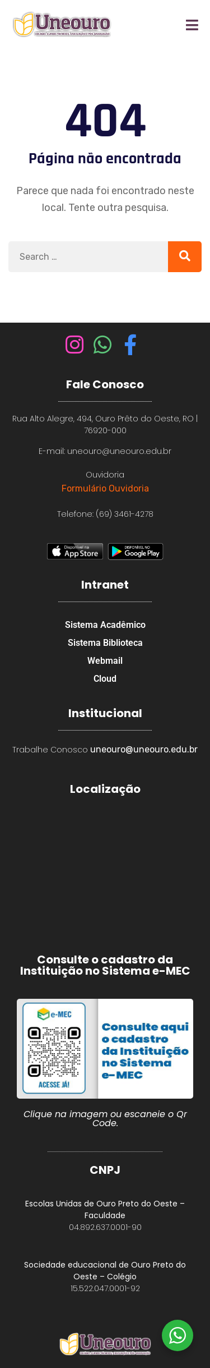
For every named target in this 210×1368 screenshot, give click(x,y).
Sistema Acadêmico (105, 624)
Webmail (105, 660)
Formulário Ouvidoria (105, 488)
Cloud (105, 678)
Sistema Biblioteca (105, 642)
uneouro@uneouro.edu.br (144, 749)
